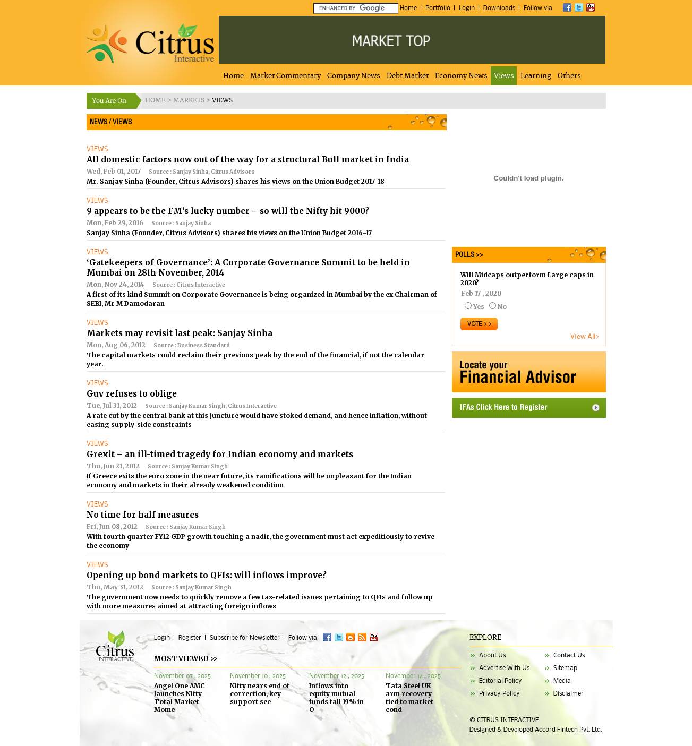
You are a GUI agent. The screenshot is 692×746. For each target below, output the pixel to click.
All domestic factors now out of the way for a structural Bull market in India (248, 160)
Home (408, 7)
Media (562, 680)
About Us (492, 654)
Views (504, 76)
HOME (156, 101)
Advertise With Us (504, 667)
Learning (535, 76)
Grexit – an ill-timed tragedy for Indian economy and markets (220, 454)
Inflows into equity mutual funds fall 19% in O (336, 698)
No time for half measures (143, 515)
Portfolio (437, 7)
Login (467, 7)
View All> (585, 336)
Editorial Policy (500, 680)
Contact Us (569, 654)
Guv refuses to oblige (132, 394)
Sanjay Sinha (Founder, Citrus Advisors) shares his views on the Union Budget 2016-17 (229, 233)
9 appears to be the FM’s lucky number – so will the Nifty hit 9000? (228, 211)
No (502, 307)
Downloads (499, 7)
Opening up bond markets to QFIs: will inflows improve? (207, 575)
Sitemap (565, 667)
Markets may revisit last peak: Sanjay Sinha (179, 333)
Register (189, 637)
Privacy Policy (499, 693)
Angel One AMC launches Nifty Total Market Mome (179, 698)
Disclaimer (568, 693)
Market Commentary (285, 76)
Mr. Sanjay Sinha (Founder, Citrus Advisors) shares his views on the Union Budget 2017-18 (236, 181)
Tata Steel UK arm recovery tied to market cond (409, 698)
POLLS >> (467, 254)
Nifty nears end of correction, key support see (259, 694)
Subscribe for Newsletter (245, 637)
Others (569, 76)
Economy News (461, 76)
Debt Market (408, 76)
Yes (478, 307)
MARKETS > (192, 101)
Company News (353, 76)
